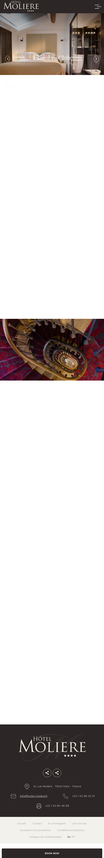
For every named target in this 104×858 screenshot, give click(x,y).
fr (73, 837)
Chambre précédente (20, 58)
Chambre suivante (76, 58)
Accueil (21, 823)
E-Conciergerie (57, 823)
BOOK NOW (52, 853)
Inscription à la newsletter (35, 830)
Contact (37, 823)
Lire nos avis (79, 823)
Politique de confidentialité (45, 836)
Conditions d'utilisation (70, 830)
